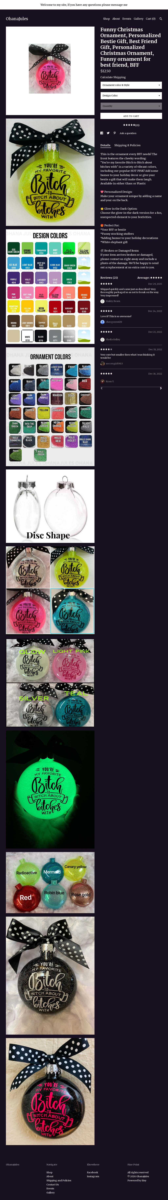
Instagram (93, 1176)
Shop (106, 18)
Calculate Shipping (113, 77)
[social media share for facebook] (102, 133)
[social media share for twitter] (108, 133)
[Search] (161, 19)
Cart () (151, 18)
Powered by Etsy (136, 1180)
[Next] (161, 388)
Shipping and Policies (58, 1180)
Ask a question (128, 133)
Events (126, 18)
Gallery (138, 18)
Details (105, 145)
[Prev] (101, 388)
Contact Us (52, 1184)
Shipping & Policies (127, 145)
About (116, 18)
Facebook (92, 1172)
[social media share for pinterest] (114, 133)
